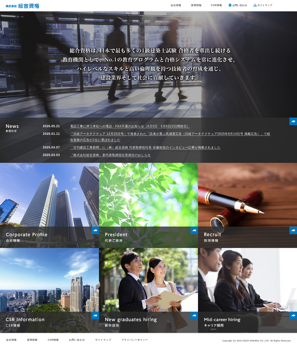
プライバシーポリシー (134, 339)
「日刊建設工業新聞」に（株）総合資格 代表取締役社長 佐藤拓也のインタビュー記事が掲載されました (145, 147)
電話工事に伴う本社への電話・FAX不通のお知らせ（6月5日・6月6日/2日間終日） (130, 126)
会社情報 (176, 5)
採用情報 (196, 5)
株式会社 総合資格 (22, 5)
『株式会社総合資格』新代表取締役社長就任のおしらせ (110, 155)
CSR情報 (216, 5)
